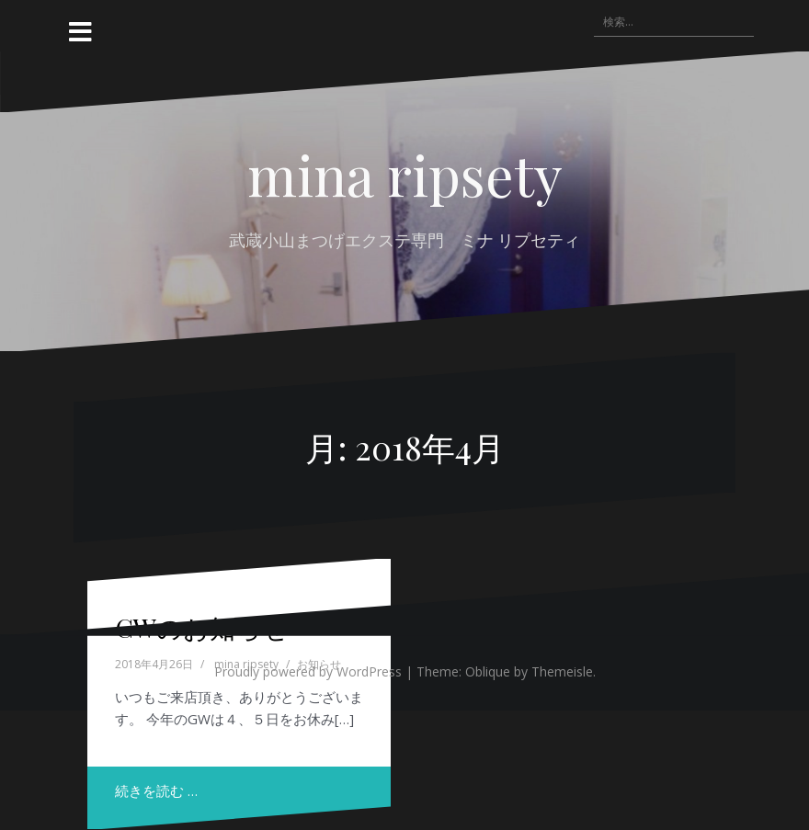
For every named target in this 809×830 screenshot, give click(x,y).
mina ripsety (405, 173)
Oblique (487, 671)
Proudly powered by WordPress (308, 671)
